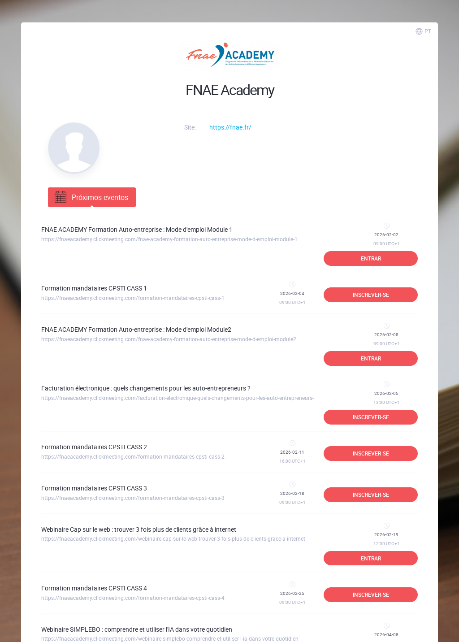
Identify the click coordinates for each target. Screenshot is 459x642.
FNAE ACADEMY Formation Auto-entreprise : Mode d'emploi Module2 (136, 329)
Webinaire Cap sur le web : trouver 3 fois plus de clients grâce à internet (138, 529)
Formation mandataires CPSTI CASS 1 (94, 288)
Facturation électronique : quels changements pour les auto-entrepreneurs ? (146, 388)
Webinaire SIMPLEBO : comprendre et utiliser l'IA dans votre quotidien (136, 629)
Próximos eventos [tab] (90, 197)
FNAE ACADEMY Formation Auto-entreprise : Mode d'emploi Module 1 (137, 229)
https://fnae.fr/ (230, 127)
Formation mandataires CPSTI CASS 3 (94, 488)
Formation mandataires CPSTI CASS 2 (94, 446)
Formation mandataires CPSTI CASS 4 (94, 588)
